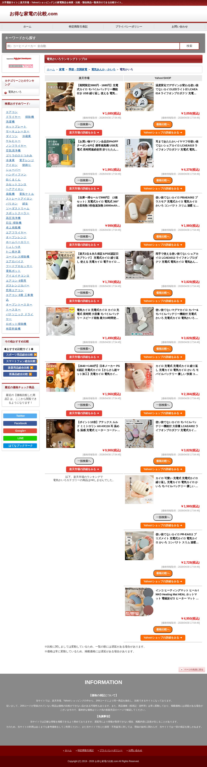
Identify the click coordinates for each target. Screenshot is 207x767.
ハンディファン (16, 174)
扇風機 (10, 193)
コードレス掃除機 (17, 256)
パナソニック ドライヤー (19, 317)
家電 (61, 69)
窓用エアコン (15, 290)
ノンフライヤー (16, 145)
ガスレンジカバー (17, 285)
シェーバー (13, 169)
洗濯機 (10, 121)
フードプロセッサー (19, 266)
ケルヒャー (13, 140)
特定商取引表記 (78, 26)
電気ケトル (26, 193)
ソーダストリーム (17, 208)
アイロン (12, 165)
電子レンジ (26, 160)
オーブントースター (19, 304)
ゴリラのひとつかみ (19, 155)
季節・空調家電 (78, 69)
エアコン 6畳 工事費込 (19, 297)
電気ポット (13, 270)
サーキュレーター (17, 131)
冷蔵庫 (26, 136)
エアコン (12, 112)
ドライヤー (13, 116)
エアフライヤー (16, 232)
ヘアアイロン (15, 189)
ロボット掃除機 (16, 323)
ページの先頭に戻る (193, 669)
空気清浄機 (13, 150)
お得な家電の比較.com (34, 13)
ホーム (27, 26)
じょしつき (13, 246)
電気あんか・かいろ (103, 69)
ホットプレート (16, 126)
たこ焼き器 (13, 251)
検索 (189, 45)
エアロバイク (15, 261)
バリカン (12, 203)
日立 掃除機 (14, 222)
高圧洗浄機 (13, 217)
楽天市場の (84, 132)
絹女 (25, 203)
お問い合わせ (180, 26)
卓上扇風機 (13, 227)
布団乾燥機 (13, 328)
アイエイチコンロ (17, 275)
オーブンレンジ (16, 237)
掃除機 (29, 116)
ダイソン (12, 136)
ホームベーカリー (17, 242)
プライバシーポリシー (128, 26)
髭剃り (26, 165)
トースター (13, 309)
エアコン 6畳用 (16, 280)
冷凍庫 (10, 160)
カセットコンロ (16, 184)
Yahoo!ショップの (163, 132)
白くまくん (13, 179)
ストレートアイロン (19, 198)
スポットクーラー (17, 213)
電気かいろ (15, 91)
